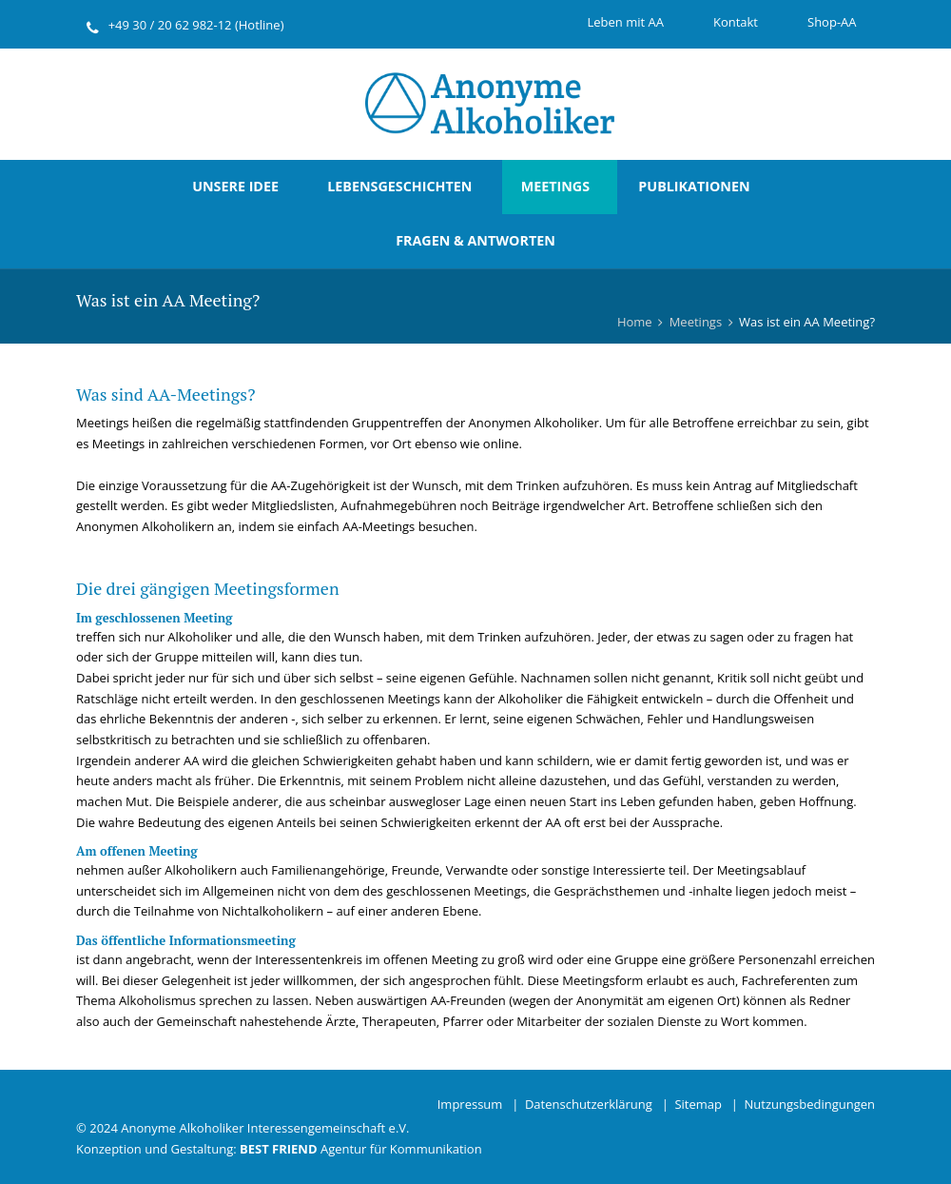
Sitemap (698, 1104)
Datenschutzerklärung (588, 1104)
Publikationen (693, 186)
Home (634, 321)
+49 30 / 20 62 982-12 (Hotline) (196, 24)
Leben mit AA (625, 21)
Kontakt (735, 21)
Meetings (555, 186)
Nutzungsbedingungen (810, 1104)
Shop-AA (832, 21)
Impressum (470, 1104)
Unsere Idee (235, 186)
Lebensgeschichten (399, 186)
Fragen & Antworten (475, 240)
